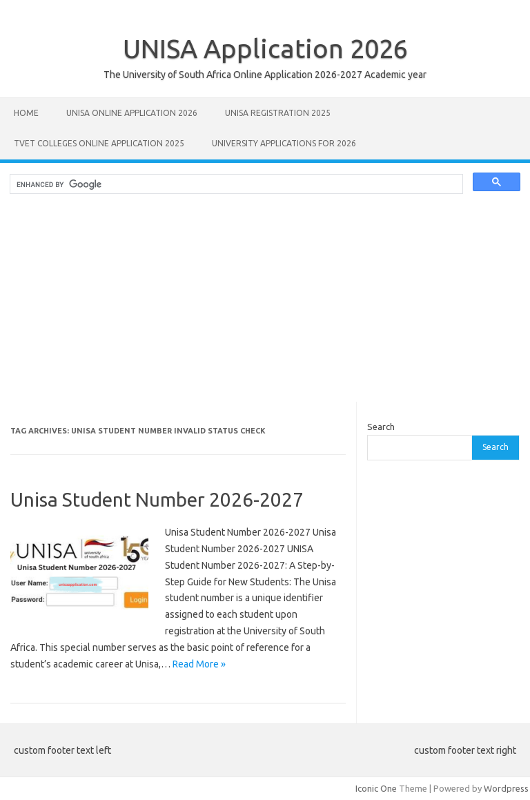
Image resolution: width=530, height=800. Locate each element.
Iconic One (376, 788)
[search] (235, 184)
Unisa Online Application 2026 (131, 112)
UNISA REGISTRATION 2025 (278, 112)
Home (26, 112)
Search (381, 426)
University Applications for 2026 (284, 143)
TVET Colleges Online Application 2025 (99, 143)
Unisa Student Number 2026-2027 (157, 499)
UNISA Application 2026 (265, 48)
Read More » (199, 664)
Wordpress (506, 788)
